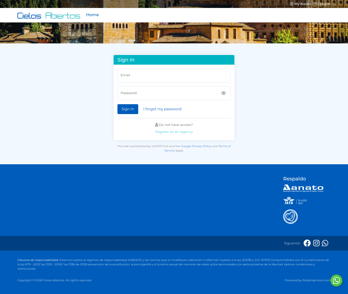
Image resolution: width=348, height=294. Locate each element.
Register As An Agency (174, 132)
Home (92, 14)
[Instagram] (316, 243)
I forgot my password (162, 109)
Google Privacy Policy (196, 146)
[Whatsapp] (325, 243)
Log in (323, 4)
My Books (300, 4)
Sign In (128, 109)
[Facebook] (307, 243)
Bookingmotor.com (317, 280)
